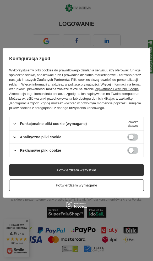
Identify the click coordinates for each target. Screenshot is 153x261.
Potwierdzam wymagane (76, 185)
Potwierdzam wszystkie (76, 170)
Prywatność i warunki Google (117, 89)
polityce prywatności (83, 84)
